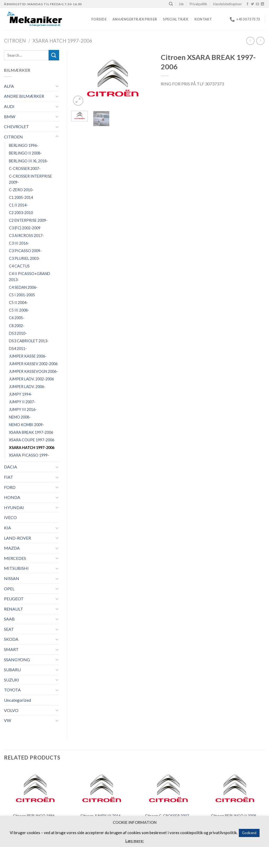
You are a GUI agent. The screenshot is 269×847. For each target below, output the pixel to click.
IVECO (10, 517)
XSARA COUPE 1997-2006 (31, 440)
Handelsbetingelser (227, 4)
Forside (99, 19)
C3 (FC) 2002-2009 (24, 228)
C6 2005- (16, 318)
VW (7, 720)
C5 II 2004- (18, 302)
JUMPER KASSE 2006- (27, 356)
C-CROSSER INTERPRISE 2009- (30, 179)
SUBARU (12, 669)
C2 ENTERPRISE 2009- (28, 220)
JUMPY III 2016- (23, 409)
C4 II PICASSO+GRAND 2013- (29, 276)
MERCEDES (15, 558)
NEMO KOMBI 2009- (26, 424)
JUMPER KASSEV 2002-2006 (33, 363)
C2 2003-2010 (21, 212)
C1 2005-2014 (21, 197)
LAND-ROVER (17, 537)
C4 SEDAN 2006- (23, 287)
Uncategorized (17, 700)
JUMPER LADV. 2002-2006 (31, 379)
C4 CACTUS (19, 266)
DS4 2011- (18, 348)
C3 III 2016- (19, 243)
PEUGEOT (14, 598)
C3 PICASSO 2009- (25, 251)
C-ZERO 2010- (21, 190)
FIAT (8, 476)
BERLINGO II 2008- (25, 153)
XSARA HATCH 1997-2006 (62, 41)
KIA (7, 527)
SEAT (9, 629)
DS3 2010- (18, 333)
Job (181, 4)
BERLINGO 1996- (23, 145)
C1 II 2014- (18, 205)
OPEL (9, 588)
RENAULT (13, 608)
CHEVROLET (16, 126)
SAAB (9, 618)
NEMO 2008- (20, 417)
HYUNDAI (14, 507)
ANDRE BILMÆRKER (24, 96)
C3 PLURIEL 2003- (24, 258)
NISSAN (11, 578)
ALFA (9, 86)
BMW (9, 116)
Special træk (175, 19)
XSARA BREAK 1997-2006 (31, 432)
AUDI (9, 106)
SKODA (11, 639)
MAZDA (12, 547)
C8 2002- (16, 325)
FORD (9, 487)
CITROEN (15, 41)
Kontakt (203, 19)
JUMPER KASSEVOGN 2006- (33, 371)
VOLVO (11, 710)
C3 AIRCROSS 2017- (26, 235)
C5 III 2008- (19, 310)
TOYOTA (12, 689)
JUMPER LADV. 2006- (27, 386)
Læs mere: (134, 840)
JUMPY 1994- (20, 394)
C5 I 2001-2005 (22, 295)
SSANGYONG (17, 659)
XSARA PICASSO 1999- (29, 455)
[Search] (171, 4)
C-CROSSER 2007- (24, 168)
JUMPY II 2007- (22, 402)
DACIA (10, 466)
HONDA (12, 497)
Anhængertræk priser (134, 19)
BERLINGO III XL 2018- (28, 161)
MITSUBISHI (16, 568)
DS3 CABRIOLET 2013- (29, 341)
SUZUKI (11, 679)
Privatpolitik (198, 4)
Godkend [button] (249, 833)
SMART (11, 649)
